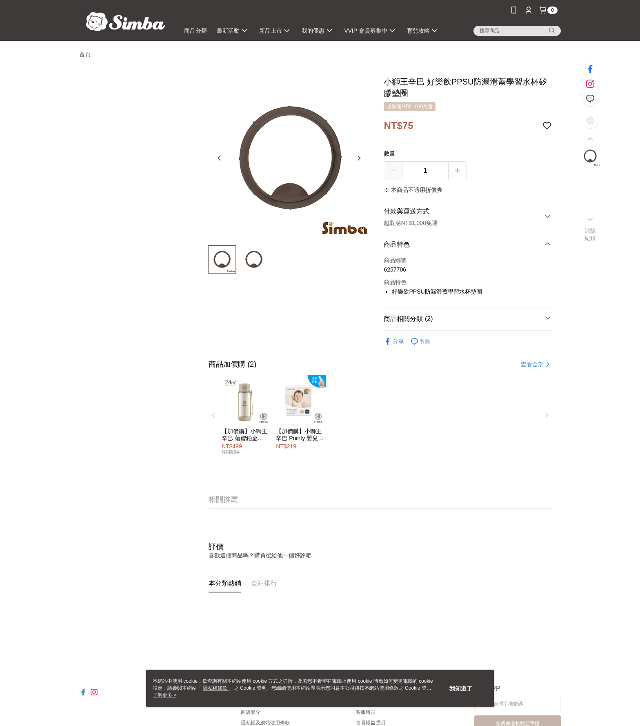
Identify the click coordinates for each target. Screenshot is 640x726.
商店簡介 (250, 712)
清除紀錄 (590, 234)
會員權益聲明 (370, 723)
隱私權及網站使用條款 (265, 723)
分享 (394, 341)
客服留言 (366, 712)
